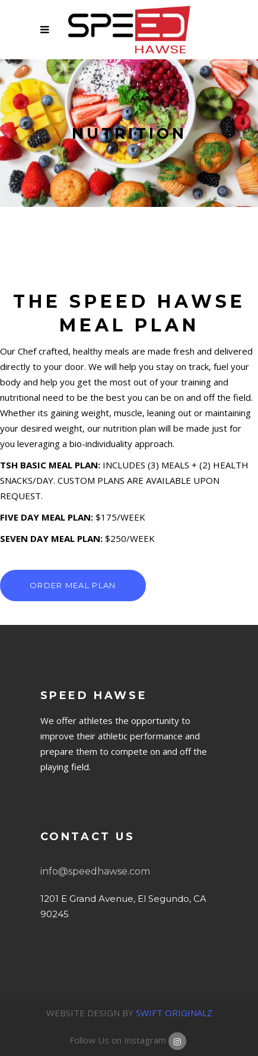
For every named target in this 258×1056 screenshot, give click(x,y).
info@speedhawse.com (95, 871)
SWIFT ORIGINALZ (174, 1013)
